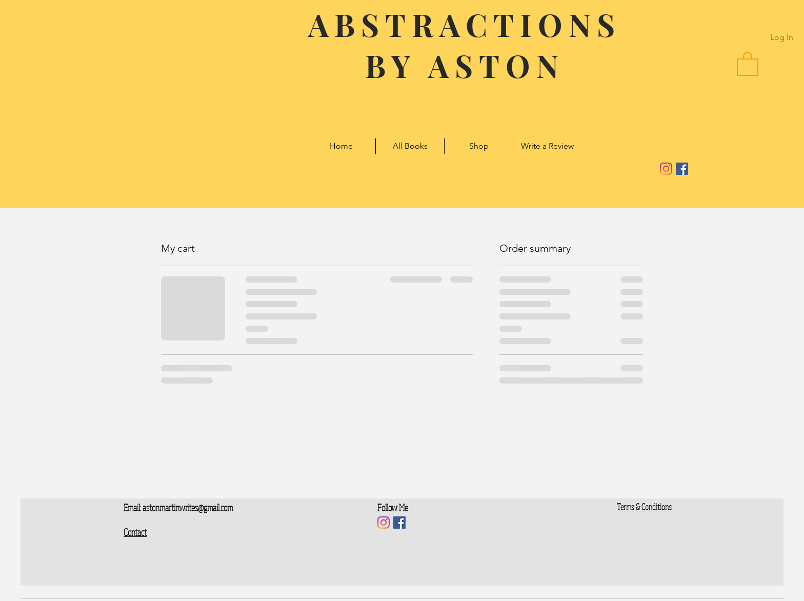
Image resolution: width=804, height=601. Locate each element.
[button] (747, 63)
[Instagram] (666, 169)
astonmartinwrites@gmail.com (188, 508)
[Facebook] (682, 169)
